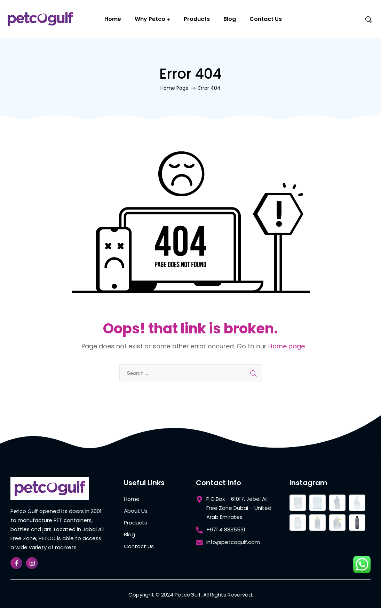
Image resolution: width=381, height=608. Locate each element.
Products (197, 19)
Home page (286, 346)
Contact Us (265, 19)
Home (112, 19)
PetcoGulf (188, 594)
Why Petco (150, 19)
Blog (229, 19)
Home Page (174, 88)
